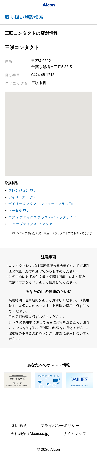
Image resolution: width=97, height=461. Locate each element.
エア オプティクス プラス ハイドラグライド (42, 217)
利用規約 (19, 425)
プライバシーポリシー (60, 425)
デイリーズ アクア (22, 197)
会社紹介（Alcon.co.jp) (30, 433)
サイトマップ (74, 433)
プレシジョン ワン (22, 190)
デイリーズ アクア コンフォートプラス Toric (42, 204)
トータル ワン (19, 210)
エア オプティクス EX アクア (30, 224)
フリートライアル (91, 5)
